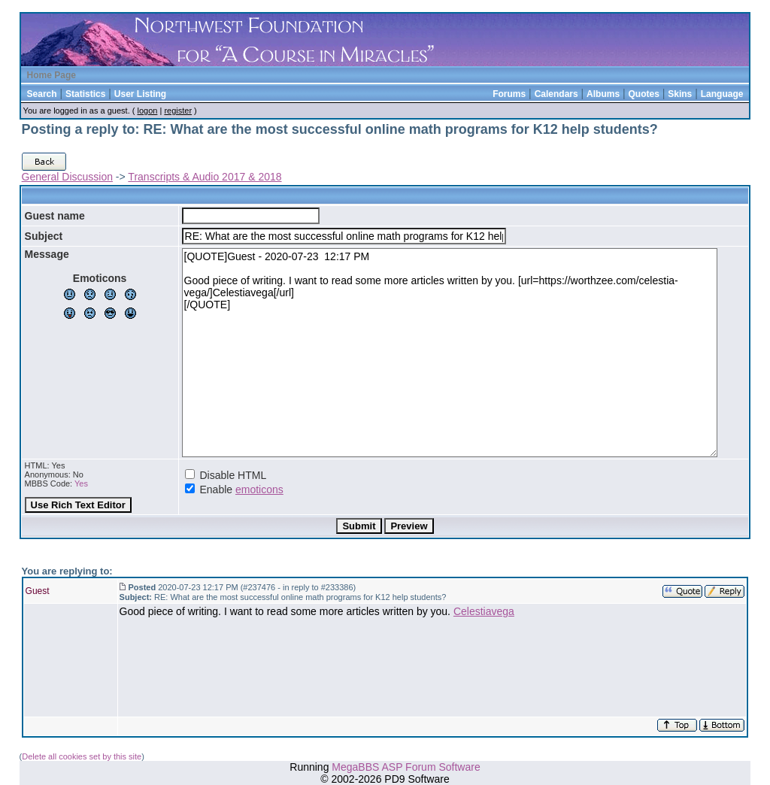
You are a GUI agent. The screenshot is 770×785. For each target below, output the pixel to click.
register (178, 110)
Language (722, 94)
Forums (509, 94)
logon (147, 110)
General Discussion (67, 177)
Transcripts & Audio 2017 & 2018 (204, 177)
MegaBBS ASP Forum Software (406, 767)
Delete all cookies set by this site (81, 756)
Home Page (51, 75)
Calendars (556, 94)
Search (42, 94)
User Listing (140, 94)
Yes (81, 483)
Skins (680, 94)
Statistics (85, 94)
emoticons (259, 489)
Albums (603, 94)
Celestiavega (483, 611)
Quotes (644, 94)
